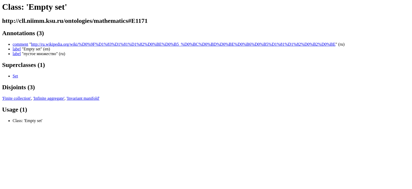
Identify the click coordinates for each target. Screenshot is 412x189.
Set (15, 76)
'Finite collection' (16, 98)
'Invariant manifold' (82, 98)
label (17, 49)
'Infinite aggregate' (48, 98)
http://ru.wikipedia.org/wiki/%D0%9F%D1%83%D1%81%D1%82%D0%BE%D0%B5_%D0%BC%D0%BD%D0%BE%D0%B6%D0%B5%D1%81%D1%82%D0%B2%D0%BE (183, 44)
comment (20, 44)
